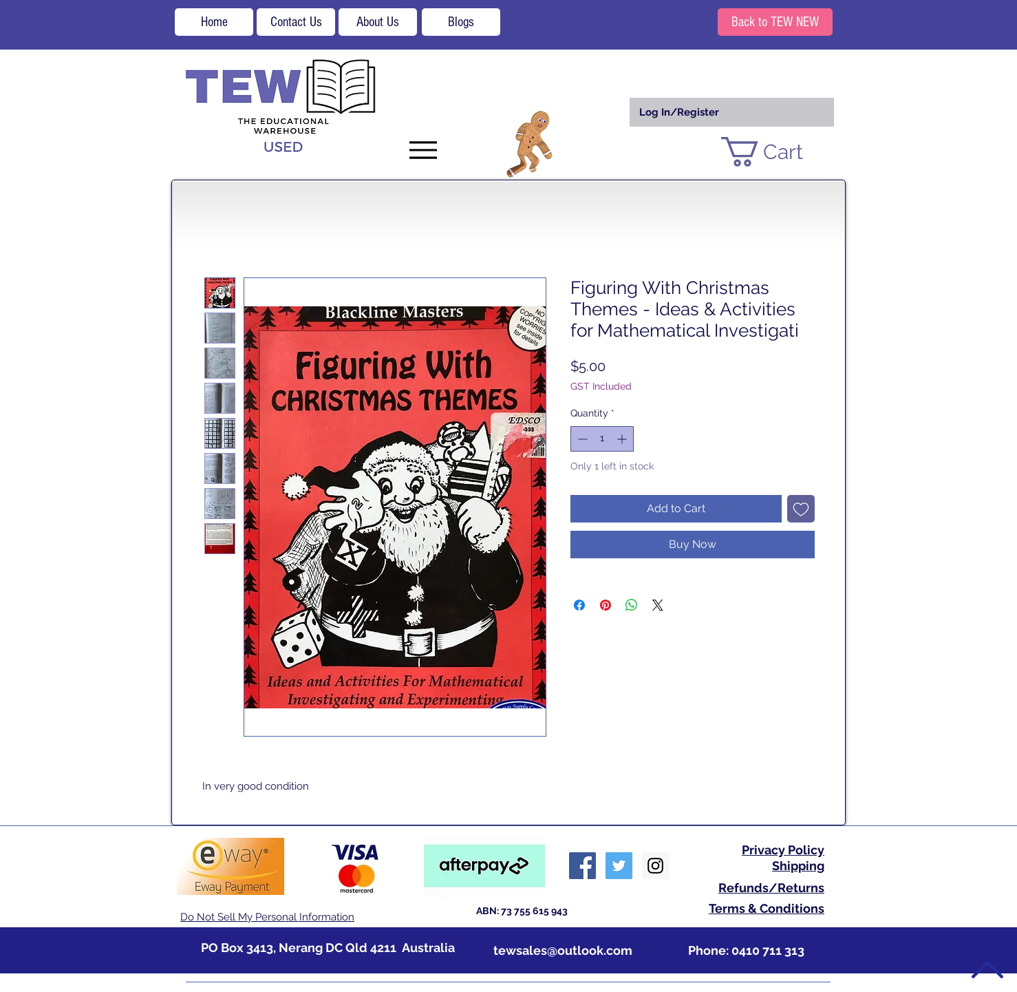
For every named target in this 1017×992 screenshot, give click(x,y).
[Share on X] (658, 605)
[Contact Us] (296, 22)
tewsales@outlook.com (562, 950)
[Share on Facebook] (579, 605)
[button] (778, 152)
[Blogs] (461, 22)
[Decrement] (581, 439)
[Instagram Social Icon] (655, 865)
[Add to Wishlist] (801, 509)
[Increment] (623, 439)
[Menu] (423, 150)
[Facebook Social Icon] (582, 865)
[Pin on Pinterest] (605, 605)
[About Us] (378, 22)
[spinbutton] (602, 439)
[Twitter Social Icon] (619, 865)
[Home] (214, 22)
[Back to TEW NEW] (775, 22)
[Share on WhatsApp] (631, 605)
